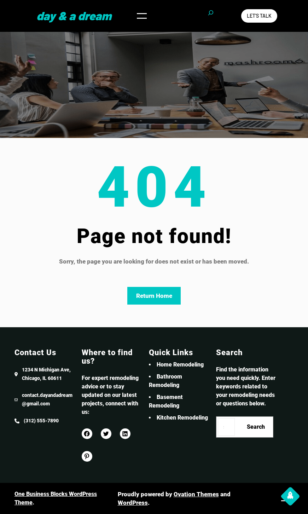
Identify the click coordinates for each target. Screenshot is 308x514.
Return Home (154, 295)
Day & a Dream (73, 15)
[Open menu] (142, 15)
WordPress (133, 502)
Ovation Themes (196, 494)
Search (256, 426)
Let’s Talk (259, 16)
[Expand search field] (211, 15)
